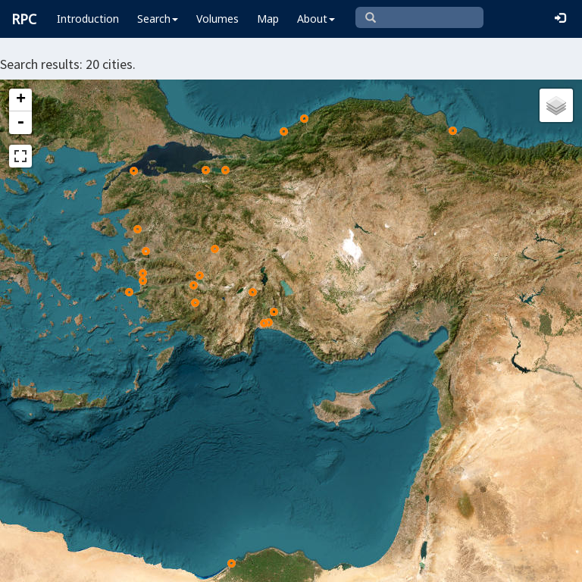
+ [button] (21, 100)
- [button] (20, 122)
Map (268, 18)
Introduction (88, 18)
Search (157, 18)
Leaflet (36, 563)
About (316, 18)
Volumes (217, 18)
